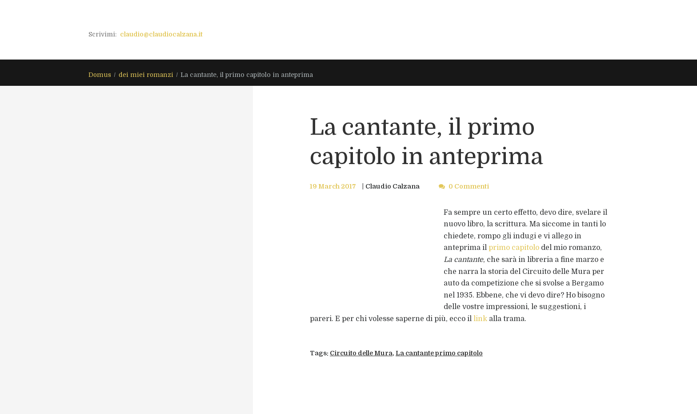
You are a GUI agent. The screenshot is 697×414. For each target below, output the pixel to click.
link (480, 319)
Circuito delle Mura (362, 353)
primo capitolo (514, 248)
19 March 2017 (333, 186)
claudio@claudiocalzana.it (161, 34)
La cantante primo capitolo (441, 353)
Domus (99, 75)
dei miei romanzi (145, 75)
